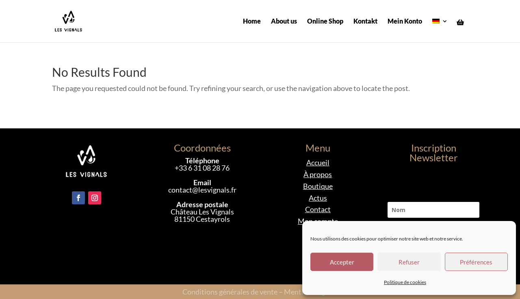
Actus (318, 197)
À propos (317, 174)
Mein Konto (405, 21)
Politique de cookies (405, 282)
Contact (318, 209)
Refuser (409, 262)
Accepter (342, 262)
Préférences (476, 262)
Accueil (317, 162)
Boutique (318, 186)
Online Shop (325, 21)
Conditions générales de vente (229, 291)
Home (252, 21)
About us (284, 21)
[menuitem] (440, 30)
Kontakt (365, 21)
